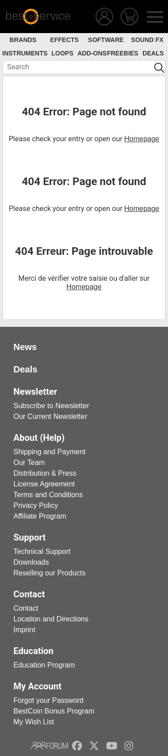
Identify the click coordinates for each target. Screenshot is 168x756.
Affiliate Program (39, 516)
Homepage (141, 139)
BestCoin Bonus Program (54, 711)
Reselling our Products (49, 573)
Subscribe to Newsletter (51, 406)
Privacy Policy (35, 505)
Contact (25, 608)
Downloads (31, 562)
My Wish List (33, 722)
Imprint (24, 630)
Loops (62, 53)
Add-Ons (92, 53)
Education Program (44, 665)
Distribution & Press (45, 473)
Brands (22, 39)
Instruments (24, 53)
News (25, 347)
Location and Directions (50, 619)
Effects (64, 39)
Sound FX (147, 39)
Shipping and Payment (49, 452)
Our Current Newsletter (50, 416)
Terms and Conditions (48, 494)
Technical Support (41, 551)
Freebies (122, 53)
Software (106, 39)
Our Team (29, 462)
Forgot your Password (48, 700)
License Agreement (44, 484)
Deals (153, 53)
